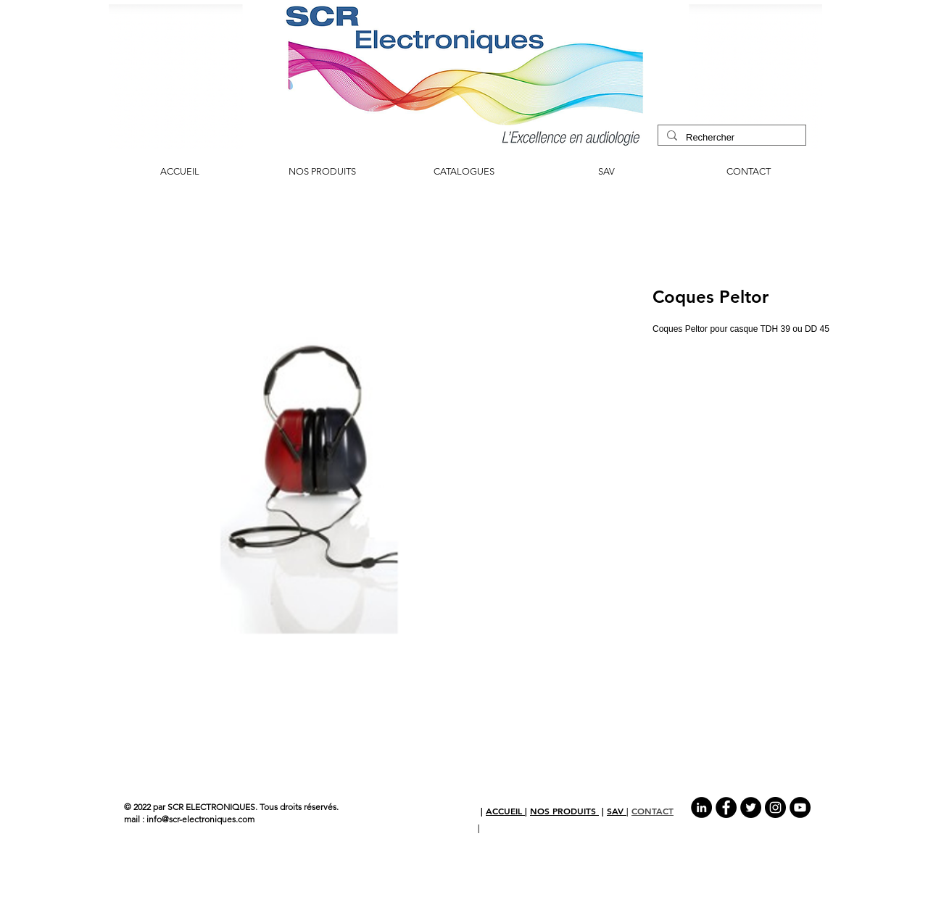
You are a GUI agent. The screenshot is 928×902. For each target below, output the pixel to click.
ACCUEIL (505, 811)
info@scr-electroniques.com (200, 819)
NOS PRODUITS (564, 811)
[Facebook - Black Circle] (726, 807)
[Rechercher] (730, 137)
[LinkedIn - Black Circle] (701, 807)
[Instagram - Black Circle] (775, 807)
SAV (616, 811)
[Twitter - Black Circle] (750, 807)
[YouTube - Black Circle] (800, 807)
